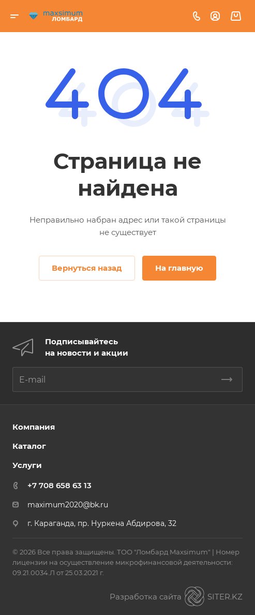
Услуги (27, 465)
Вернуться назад (87, 268)
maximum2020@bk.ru (67, 504)
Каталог (29, 446)
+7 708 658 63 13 (59, 485)
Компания (33, 427)
